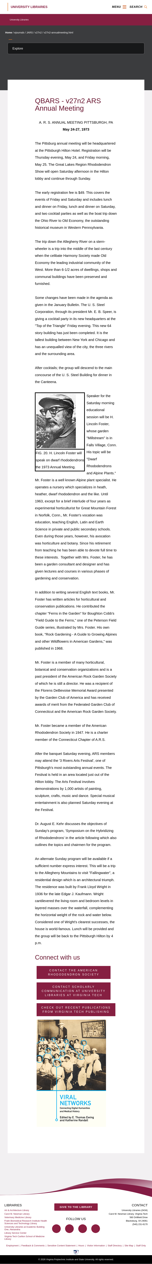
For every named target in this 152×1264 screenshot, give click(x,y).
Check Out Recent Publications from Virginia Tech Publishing (76, 1009)
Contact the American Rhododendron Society (73, 972)
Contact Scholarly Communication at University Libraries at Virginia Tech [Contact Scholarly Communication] (73, 991)
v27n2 (38, 32)
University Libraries (19, 19)
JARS (29, 32)
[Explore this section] (76, 48)
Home (8, 32)
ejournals (19, 32)
